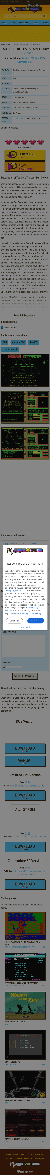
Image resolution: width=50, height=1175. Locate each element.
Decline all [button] (14, 620)
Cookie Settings (22, 613)
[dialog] (25, 587)
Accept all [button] (35, 620)
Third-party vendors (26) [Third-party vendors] (15, 590)
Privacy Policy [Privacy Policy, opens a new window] (35, 613)
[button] (25, 626)
